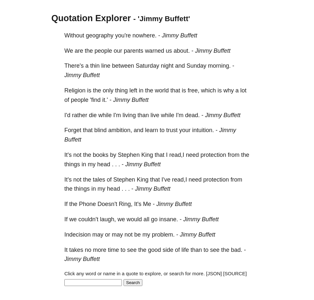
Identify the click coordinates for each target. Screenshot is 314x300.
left (133, 90)
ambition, (120, 130)
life (185, 250)
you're (123, 35)
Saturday (147, 65)
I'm (117, 115)
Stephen (129, 155)
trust (171, 130)
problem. (163, 234)
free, (193, 90)
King (147, 155)
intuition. (203, 130)
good (154, 250)
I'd (67, 115)
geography (99, 35)
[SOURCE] (235, 273)
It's (68, 155)
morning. (219, 65)
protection (213, 155)
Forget (72, 130)
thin (94, 65)
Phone (87, 204)
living (129, 115)
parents (133, 51)
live (154, 115)
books (101, 155)
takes (76, 250)
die (93, 115)
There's (74, 65)
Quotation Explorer (91, 18)
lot (243, 90)
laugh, (108, 219)
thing (121, 90)
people (103, 51)
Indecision (77, 234)
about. (182, 51)
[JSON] (214, 273)
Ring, (126, 204)
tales (99, 179)
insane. (168, 219)
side (168, 250)
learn (151, 130)
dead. (192, 115)
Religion (74, 90)
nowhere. (145, 35)
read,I (176, 155)
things (72, 164)
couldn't (88, 219)
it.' (105, 100)
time (113, 250)
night (167, 65)
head (103, 164)
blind (100, 130)
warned (154, 51)
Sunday (196, 65)
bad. (236, 250)
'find (95, 100)
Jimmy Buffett (179, 35)
